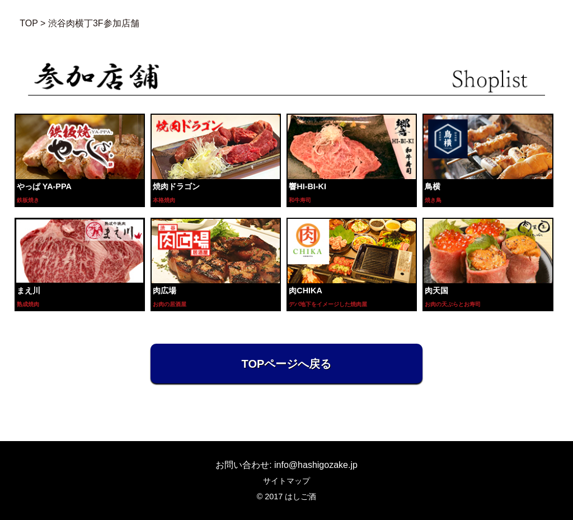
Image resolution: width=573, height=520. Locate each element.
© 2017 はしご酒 (287, 496)
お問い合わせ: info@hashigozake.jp (286, 465)
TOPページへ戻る (287, 364)
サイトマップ (286, 480)
